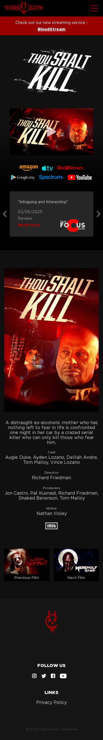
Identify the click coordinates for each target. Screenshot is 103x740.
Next (98, 214)
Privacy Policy (51, 702)
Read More (29, 225)
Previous (5, 214)
